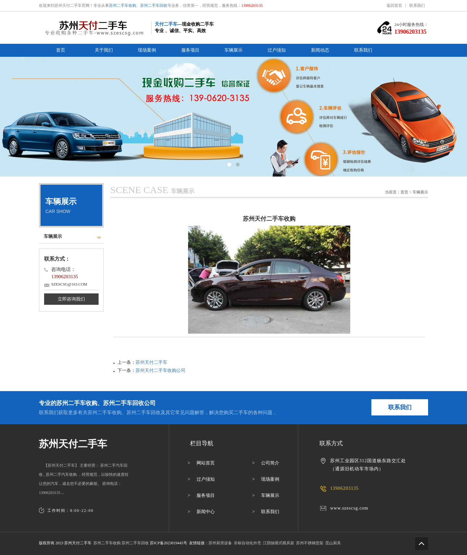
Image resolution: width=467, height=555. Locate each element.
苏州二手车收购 (122, 5)
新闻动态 (320, 50)
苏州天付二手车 (151, 362)
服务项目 (190, 50)
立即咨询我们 (71, 299)
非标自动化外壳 (247, 543)
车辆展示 (233, 50)
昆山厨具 (333, 543)
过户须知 (277, 50)
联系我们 (417, 5)
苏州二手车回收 (153, 5)
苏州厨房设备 (220, 543)
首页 (60, 50)
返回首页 (394, 5)
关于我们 (104, 50)
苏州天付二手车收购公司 (161, 370)
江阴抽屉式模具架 (278, 543)
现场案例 (147, 50)
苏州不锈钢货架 (309, 543)
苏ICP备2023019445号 (168, 543)
